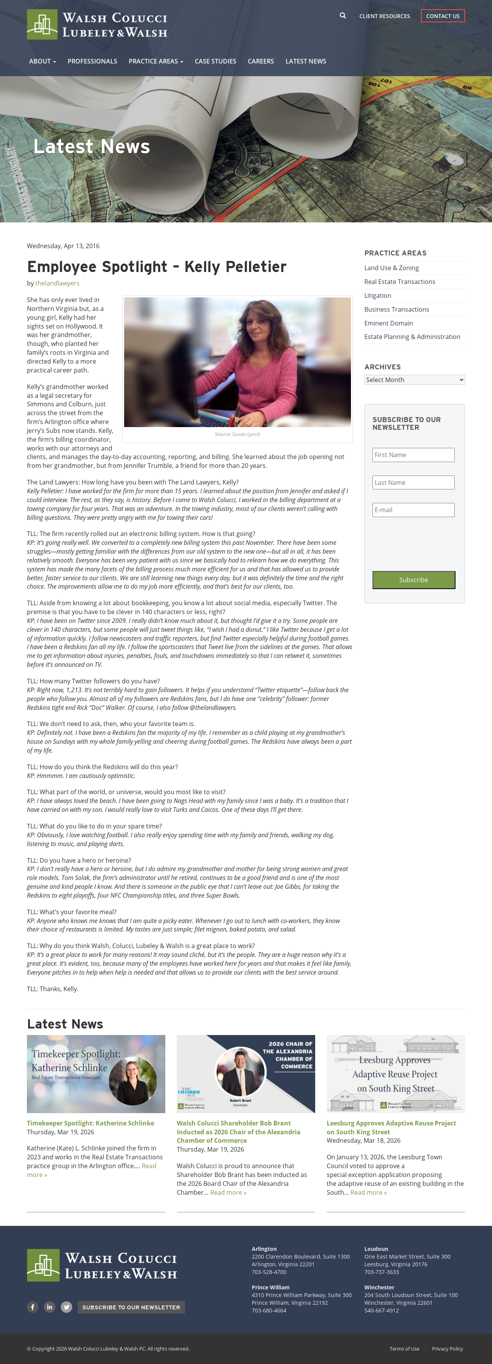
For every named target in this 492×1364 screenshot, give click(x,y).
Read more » (228, 1192)
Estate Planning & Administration (412, 336)
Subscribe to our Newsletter (131, 1307)
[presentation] (418, 538)
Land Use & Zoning (391, 268)
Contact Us (443, 16)
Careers (261, 61)
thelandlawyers (57, 283)
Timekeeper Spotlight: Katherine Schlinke (90, 1123)
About (42, 61)
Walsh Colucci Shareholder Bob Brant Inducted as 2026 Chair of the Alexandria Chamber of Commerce (239, 1132)
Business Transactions (396, 309)
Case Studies (215, 61)
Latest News (306, 61)
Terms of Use (404, 1348)
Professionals (92, 61)
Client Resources (384, 16)
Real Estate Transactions (399, 281)
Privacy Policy (447, 1348)
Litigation (377, 295)
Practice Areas (156, 61)
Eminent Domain (388, 323)
